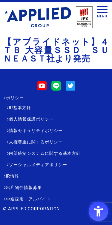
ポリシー (15, 97)
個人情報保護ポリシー (31, 119)
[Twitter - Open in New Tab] (70, 88)
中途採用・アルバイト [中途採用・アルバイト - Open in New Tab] (28, 198)
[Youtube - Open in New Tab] (42, 88)
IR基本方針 (20, 107)
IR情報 (12, 176)
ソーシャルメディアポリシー (38, 164)
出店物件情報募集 (24, 187)
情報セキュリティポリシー (36, 130)
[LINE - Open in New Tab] (56, 88)
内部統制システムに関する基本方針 (45, 153)
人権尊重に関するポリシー (36, 142)
